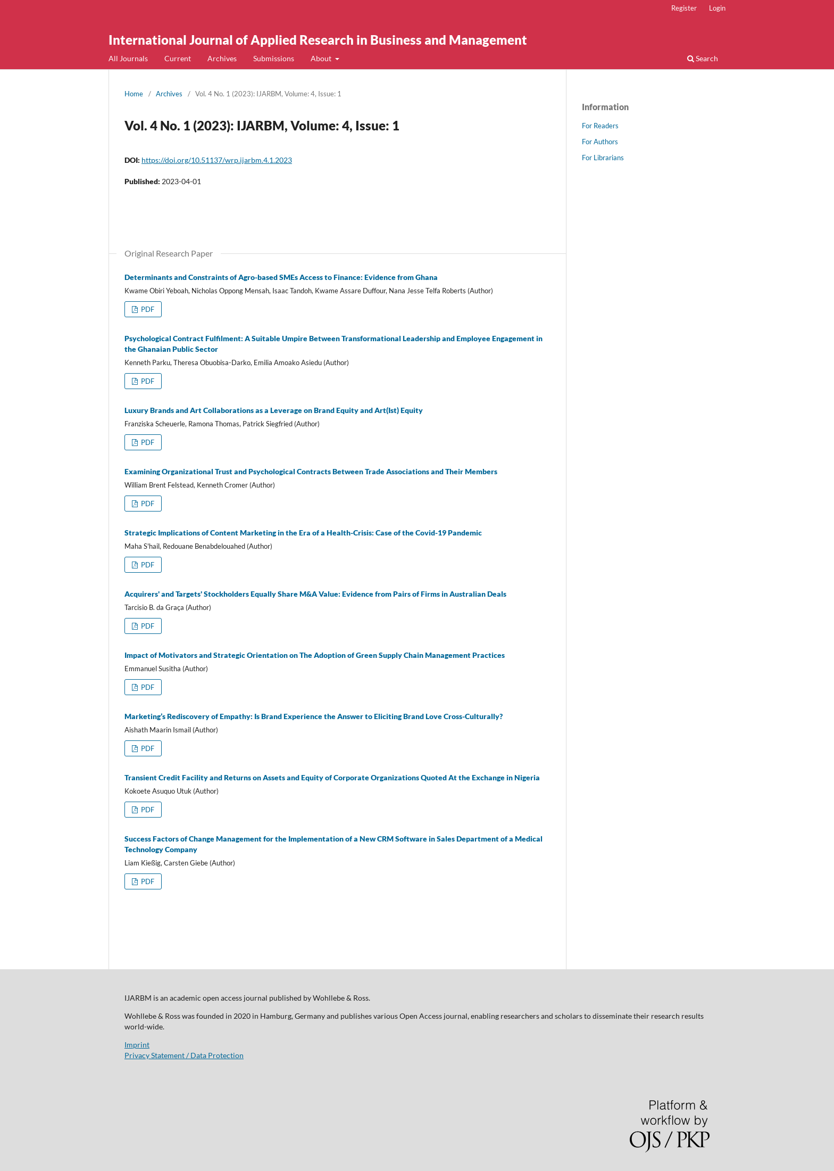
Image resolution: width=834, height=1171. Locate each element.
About (322, 58)
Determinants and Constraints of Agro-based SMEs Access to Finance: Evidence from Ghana (281, 277)
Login (717, 8)
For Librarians (603, 157)
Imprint (136, 1044)
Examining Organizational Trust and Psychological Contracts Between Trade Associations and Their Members (310, 471)
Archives (222, 58)
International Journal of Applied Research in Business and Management (318, 39)
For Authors (600, 141)
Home (133, 93)
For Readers (600, 125)
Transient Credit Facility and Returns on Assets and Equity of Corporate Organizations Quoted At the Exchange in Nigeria (332, 777)
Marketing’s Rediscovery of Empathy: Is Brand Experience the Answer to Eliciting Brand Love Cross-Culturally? (313, 716)
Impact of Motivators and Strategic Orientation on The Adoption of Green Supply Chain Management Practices (314, 654)
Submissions (273, 58)
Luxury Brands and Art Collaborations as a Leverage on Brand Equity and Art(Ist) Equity (273, 410)
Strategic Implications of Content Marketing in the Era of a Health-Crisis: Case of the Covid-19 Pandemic (303, 532)
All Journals (128, 58)
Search (702, 58)
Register (684, 8)
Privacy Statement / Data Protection (184, 1055)
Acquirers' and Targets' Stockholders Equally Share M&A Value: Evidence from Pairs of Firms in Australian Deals (315, 593)
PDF (146, 309)
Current (177, 58)
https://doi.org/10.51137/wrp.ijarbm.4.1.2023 (216, 159)
